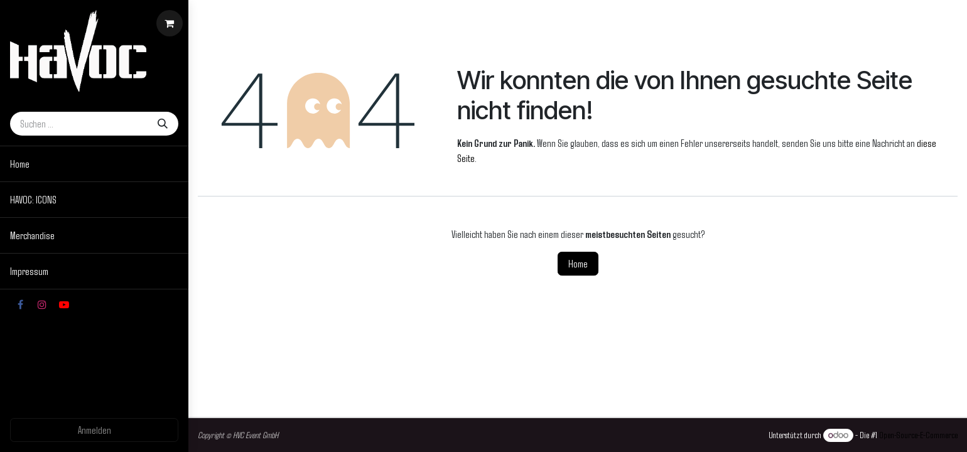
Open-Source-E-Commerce (918, 434)
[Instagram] (42, 304)
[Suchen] (162, 124)
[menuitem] (94, 163)
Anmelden (94, 430)
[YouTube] (64, 304)
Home (578, 263)
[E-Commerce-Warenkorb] (169, 23)
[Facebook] (20, 304)
